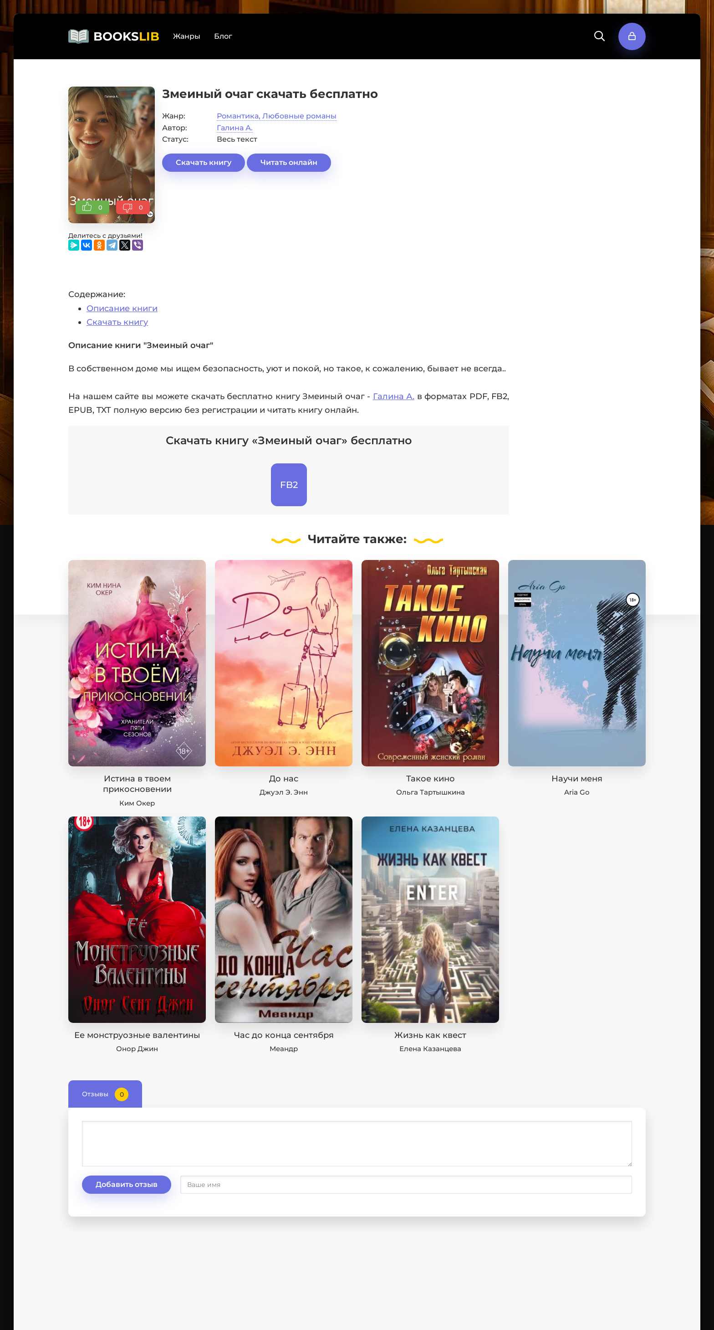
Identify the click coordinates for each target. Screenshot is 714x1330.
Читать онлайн (288, 162)
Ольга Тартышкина (430, 792)
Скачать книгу (203, 162)
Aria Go (577, 792)
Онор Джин (137, 1048)
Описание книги (122, 308)
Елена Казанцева (430, 1048)
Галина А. (235, 127)
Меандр (284, 1048)
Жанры (186, 36)
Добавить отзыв (127, 1184)
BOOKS (126, 36)
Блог (223, 36)
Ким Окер (137, 803)
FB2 (289, 484)
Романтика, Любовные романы (277, 116)
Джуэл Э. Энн (284, 792)
